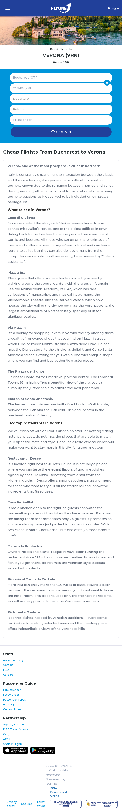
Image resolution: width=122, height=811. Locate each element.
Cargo (7, 734)
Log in (113, 8)
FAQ (6, 669)
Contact (8, 665)
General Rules (12, 709)
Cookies (26, 804)
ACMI (6, 739)
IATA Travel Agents (15, 729)
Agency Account (14, 724)
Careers (8, 674)
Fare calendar (12, 689)
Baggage (9, 704)
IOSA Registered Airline (58, 791)
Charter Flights (12, 744)
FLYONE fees (11, 694)
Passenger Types (14, 699)
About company (13, 660)
